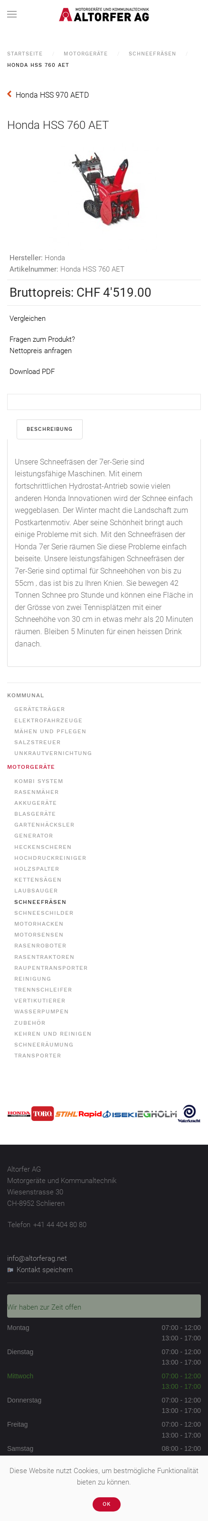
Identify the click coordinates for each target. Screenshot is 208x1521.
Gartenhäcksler (44, 824)
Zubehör (30, 1023)
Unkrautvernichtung (53, 753)
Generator (33, 835)
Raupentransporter (51, 968)
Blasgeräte (35, 814)
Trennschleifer (43, 989)
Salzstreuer (37, 742)
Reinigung (32, 978)
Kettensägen (38, 879)
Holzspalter (36, 868)
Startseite (25, 54)
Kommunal (25, 695)
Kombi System (38, 781)
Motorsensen (39, 934)
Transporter (37, 1055)
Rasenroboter (40, 945)
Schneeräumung (44, 1044)
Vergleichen (27, 318)
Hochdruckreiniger (50, 858)
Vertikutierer (40, 1000)
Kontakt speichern (40, 1270)
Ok (107, 1504)
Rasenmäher (36, 792)
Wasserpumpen (41, 1011)
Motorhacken (39, 923)
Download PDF (32, 371)
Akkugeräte (35, 803)
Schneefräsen (152, 54)
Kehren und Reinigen (53, 1033)
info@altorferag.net (37, 1258)
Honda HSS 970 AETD (52, 95)
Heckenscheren (43, 847)
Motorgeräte (86, 54)
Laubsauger (36, 890)
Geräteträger (39, 709)
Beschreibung (50, 429)
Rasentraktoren (44, 957)
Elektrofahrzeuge (48, 720)
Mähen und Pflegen (50, 731)
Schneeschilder (44, 913)
